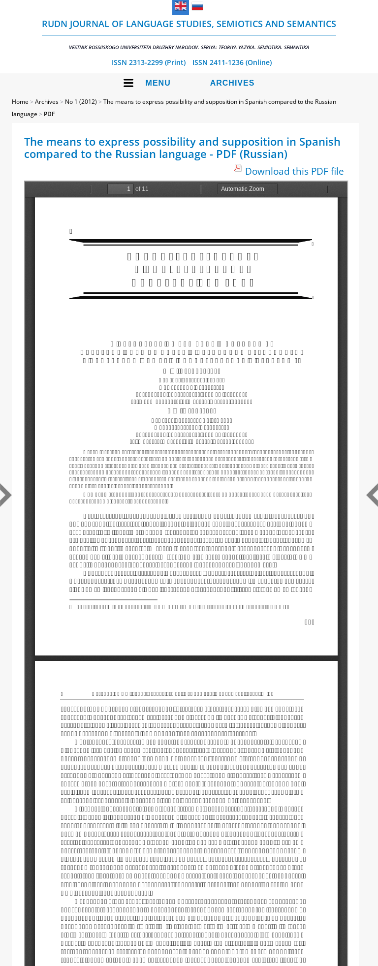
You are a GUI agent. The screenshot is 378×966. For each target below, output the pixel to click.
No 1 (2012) (81, 101)
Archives (232, 83)
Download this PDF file (294, 171)
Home (20, 101)
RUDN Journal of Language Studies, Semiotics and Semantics (189, 34)
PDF (49, 114)
